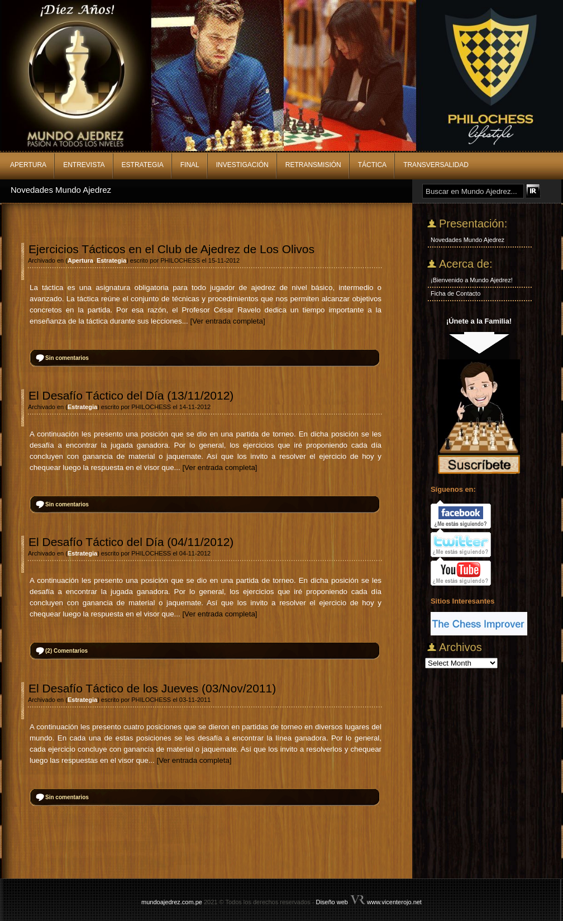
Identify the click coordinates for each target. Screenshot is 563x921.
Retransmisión (313, 165)
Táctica (372, 165)
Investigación (242, 165)
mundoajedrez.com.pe (171, 902)
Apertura (28, 165)
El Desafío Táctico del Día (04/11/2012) (130, 541)
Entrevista (83, 165)
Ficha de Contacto (455, 293)
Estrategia (143, 165)
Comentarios (66, 651)
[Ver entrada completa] (227, 321)
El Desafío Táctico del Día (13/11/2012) (130, 395)
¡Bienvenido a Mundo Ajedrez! (472, 280)
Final (189, 165)
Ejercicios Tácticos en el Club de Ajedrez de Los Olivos (171, 249)
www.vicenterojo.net (394, 902)
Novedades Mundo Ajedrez (61, 189)
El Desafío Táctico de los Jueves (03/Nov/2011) (152, 688)
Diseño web (331, 902)
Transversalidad (436, 165)
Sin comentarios (67, 358)
